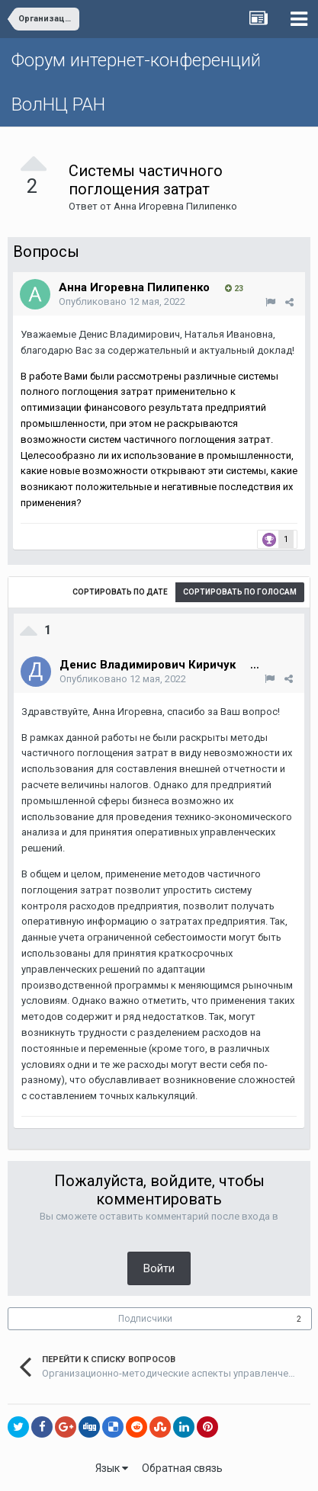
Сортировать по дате (120, 592)
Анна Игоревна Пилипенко (175, 206)
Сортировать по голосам (240, 592)
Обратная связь (182, 1468)
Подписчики (145, 1318)
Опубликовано (122, 301)
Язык (111, 1468)
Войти (159, 1268)
